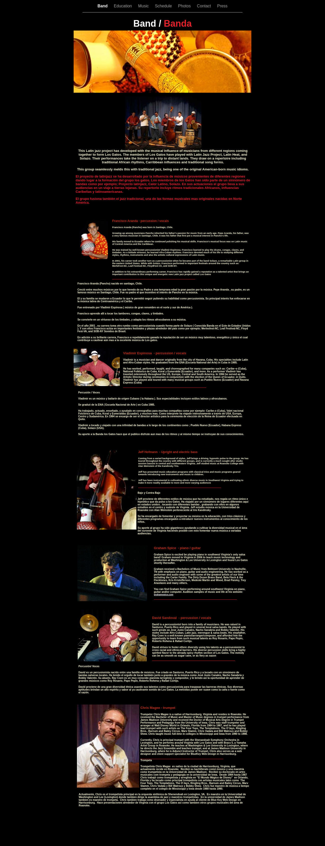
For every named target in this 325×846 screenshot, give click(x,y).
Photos (185, 6)
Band (103, 6)
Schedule (164, 6)
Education (123, 6)
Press (222, 6)
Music (144, 6)
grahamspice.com (163, 594)
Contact (204, 6)
